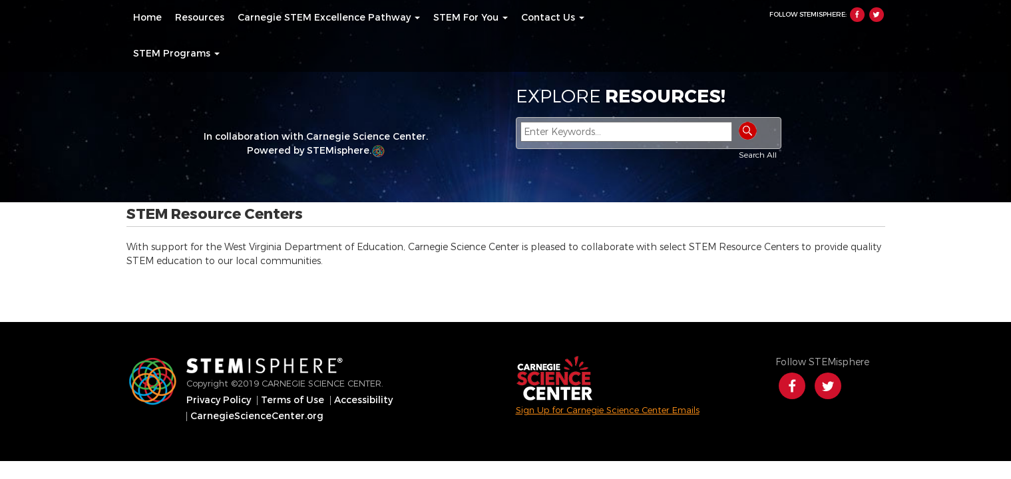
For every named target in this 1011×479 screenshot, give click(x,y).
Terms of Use (292, 400)
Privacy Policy (218, 400)
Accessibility (363, 400)
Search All (758, 155)
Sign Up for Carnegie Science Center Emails (608, 410)
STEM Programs (176, 54)
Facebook (857, 14)
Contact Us (552, 18)
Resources (199, 18)
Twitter (876, 14)
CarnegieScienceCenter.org (256, 416)
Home (147, 18)
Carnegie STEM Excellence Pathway (329, 18)
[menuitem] (147, 18)
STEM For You (470, 18)
